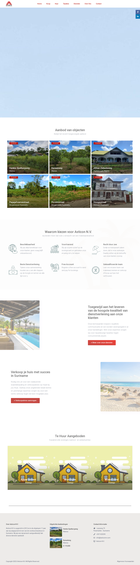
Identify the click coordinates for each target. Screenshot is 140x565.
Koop (48, 4)
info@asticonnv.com (103, 538)
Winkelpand (111, 479)
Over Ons (88, 4)
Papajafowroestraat (19, 202)
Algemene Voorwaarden (125, 561)
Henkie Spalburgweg (19, 168)
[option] (28, 468)
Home (39, 4)
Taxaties (66, 4)
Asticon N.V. (100, 541)
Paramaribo (24, 205)
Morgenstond (14, 205)
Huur (56, 4)
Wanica (12, 171)
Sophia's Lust (98, 171)
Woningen (70, 479)
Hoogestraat (100, 202)
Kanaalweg (57, 168)
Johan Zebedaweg (103, 168)
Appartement (28, 479)
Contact (98, 4)
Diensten (77, 4)
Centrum (97, 205)
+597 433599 (100, 534)
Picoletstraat (58, 202)
